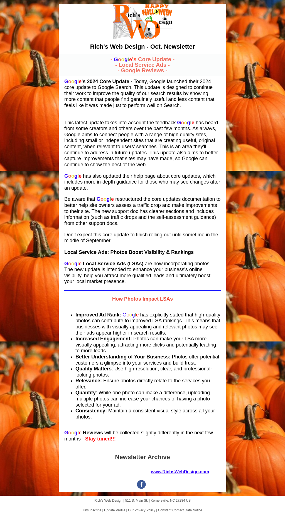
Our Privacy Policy (141, 510)
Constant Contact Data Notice (180, 510)
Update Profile (114, 510)
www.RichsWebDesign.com (180, 471)
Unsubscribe (92, 510)
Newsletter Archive (142, 457)
